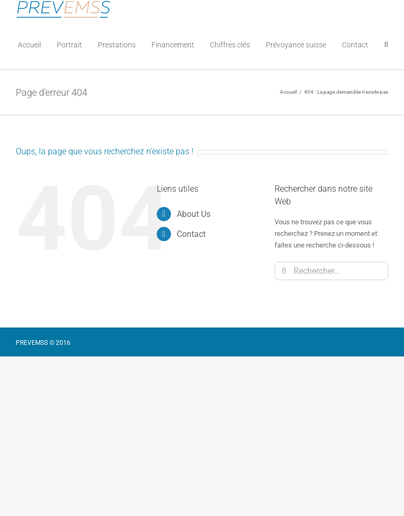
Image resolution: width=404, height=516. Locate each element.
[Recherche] (284, 271)
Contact (191, 234)
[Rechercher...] (331, 271)
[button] (386, 44)
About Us (193, 214)
